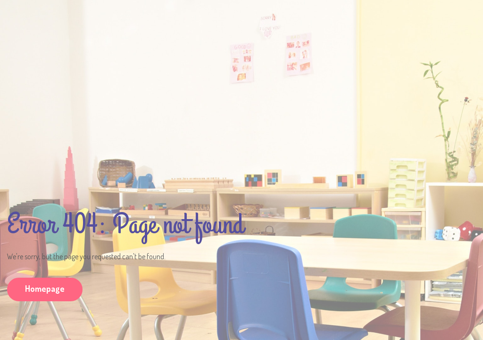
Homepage (45, 288)
